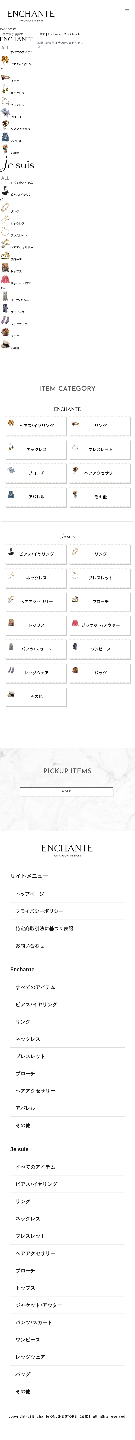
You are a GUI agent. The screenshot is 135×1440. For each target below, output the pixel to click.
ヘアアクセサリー (35, 1091)
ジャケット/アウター (38, 1305)
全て (42, 34)
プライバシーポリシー (39, 911)
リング (22, 1022)
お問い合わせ (29, 946)
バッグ (22, 1374)
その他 (22, 1126)
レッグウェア (30, 1357)
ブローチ (25, 1074)
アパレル (25, 1108)
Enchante (54, 34)
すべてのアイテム (35, 987)
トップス (25, 1288)
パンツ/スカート (33, 1323)
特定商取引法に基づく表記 (44, 928)
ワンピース (27, 1340)
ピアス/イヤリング (36, 1005)
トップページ (29, 894)
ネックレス (27, 1039)
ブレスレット (71, 34)
